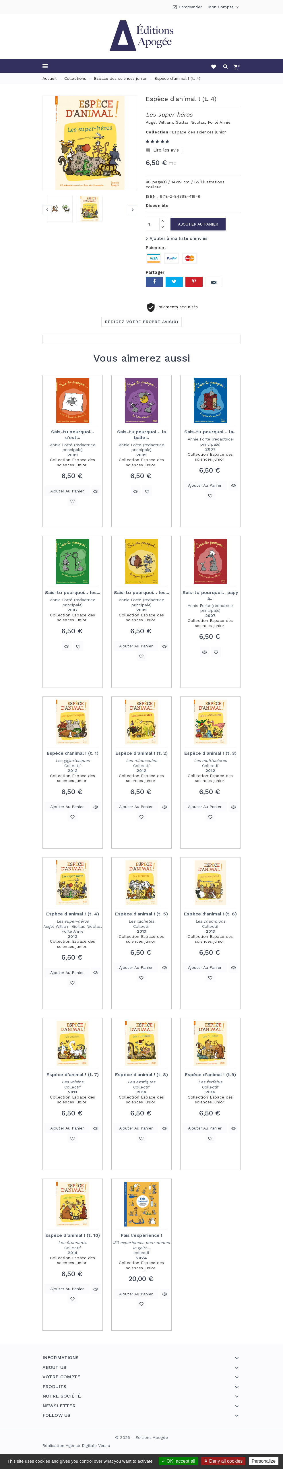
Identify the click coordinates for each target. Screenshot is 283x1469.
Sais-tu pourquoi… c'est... (72, 434)
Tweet (174, 282)
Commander (190, 7)
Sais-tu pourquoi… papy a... (210, 595)
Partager (154, 282)
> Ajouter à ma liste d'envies (177, 238)
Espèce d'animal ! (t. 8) (141, 1074)
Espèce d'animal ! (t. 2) (141, 753)
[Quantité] (153, 224)
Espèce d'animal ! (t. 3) (210, 753)
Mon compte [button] (224, 7)
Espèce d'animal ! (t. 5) (141, 914)
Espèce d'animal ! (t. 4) (72, 914)
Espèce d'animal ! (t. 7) (72, 1074)
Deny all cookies (223, 1461)
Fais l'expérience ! (141, 1235)
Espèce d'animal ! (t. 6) (210, 914)
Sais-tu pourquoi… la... (210, 431)
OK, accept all (178, 1461)
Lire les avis (162, 150)
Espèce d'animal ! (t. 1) (72, 753)
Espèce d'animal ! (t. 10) (72, 1235)
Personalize (264, 1461)
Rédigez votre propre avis (141, 321)
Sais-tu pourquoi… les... (72, 592)
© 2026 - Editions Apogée (141, 1437)
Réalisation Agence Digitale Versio (76, 1445)
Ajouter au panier (198, 224)
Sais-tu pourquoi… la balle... (141, 434)
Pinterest (194, 282)
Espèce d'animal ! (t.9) (210, 1074)
